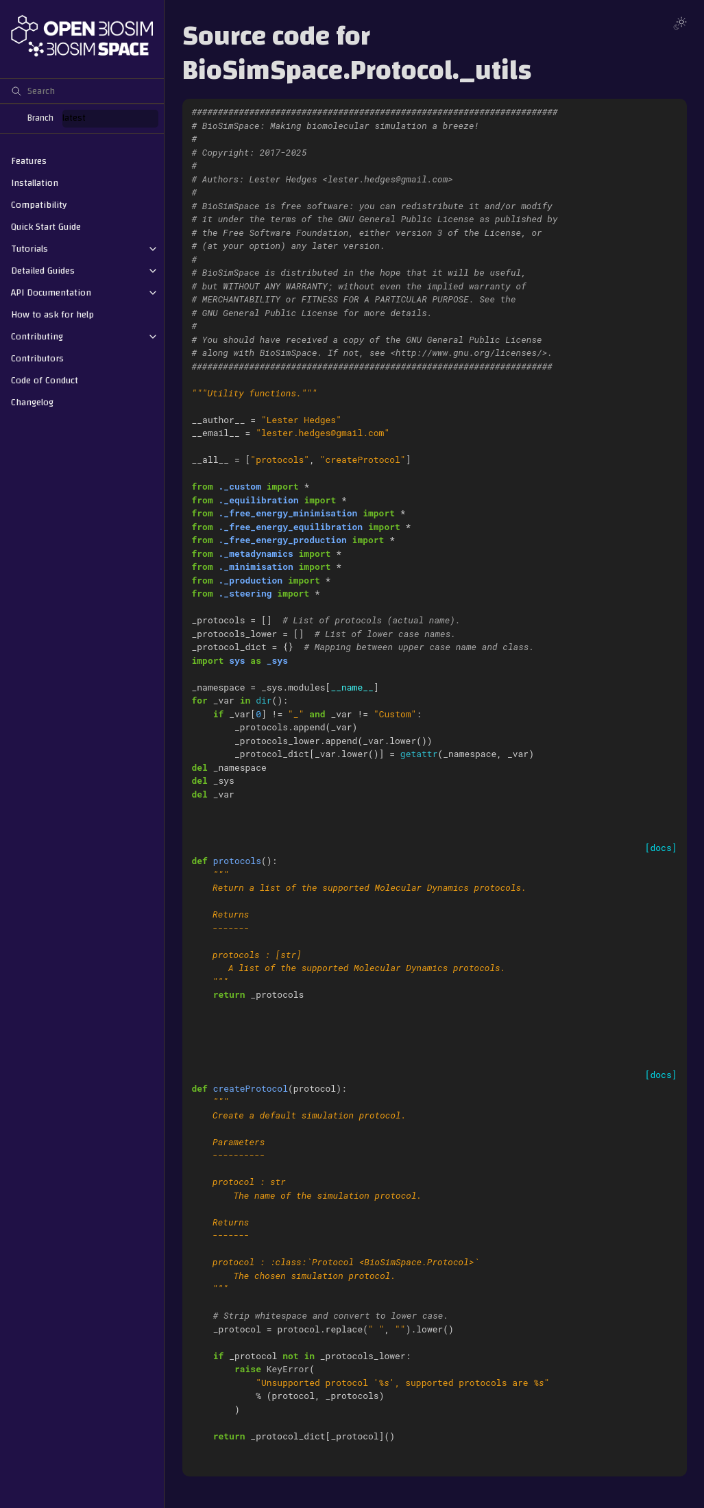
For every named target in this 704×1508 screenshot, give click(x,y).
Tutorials (29, 249)
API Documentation (51, 293)
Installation (34, 183)
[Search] (82, 90)
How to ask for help (52, 315)
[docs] (661, 847)
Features (29, 161)
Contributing (37, 337)
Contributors (37, 359)
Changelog (32, 402)
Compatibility (38, 205)
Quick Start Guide (46, 227)
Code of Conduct (44, 381)
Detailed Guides (43, 271)
